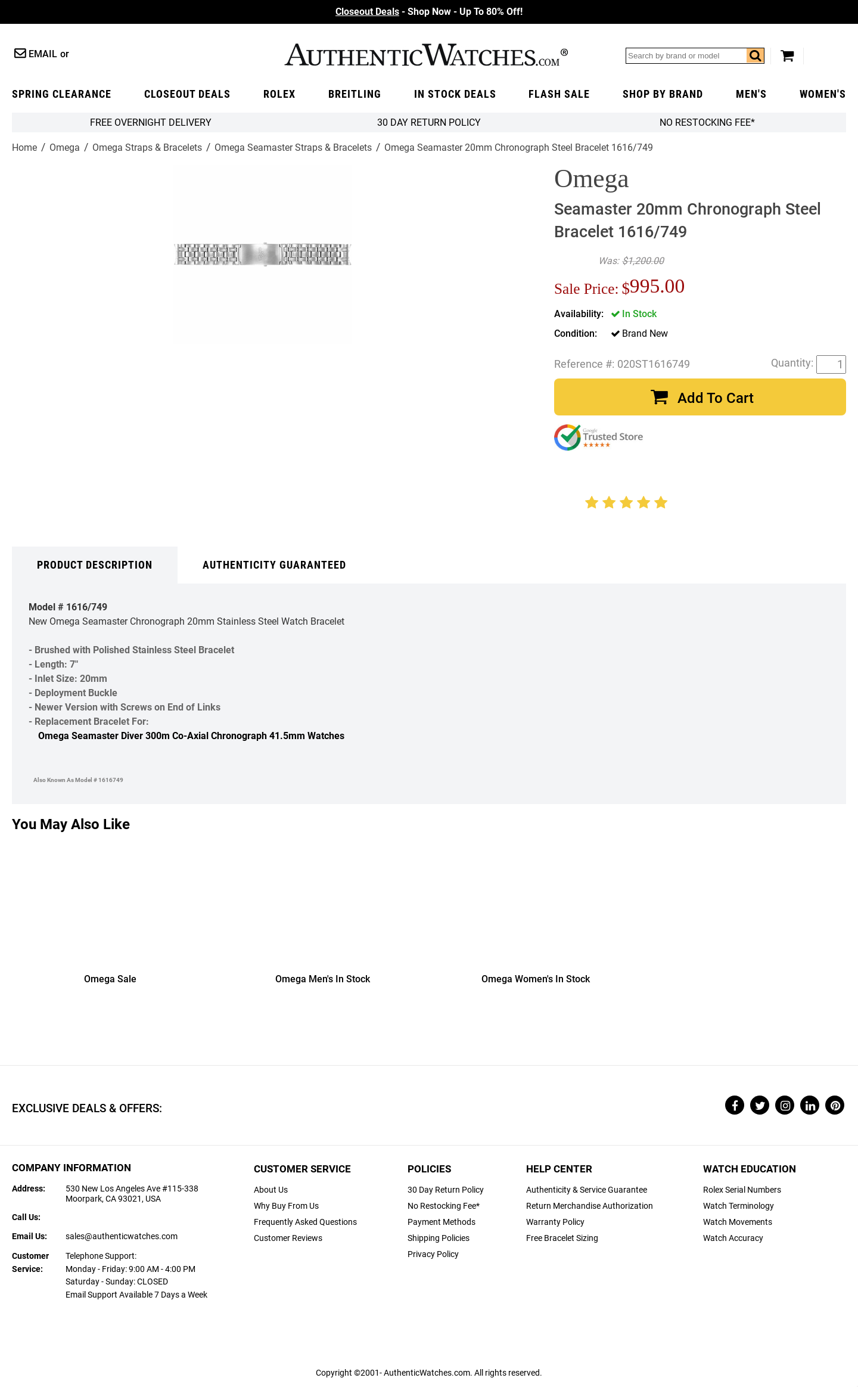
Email (43, 54)
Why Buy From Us (286, 1206)
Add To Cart (715, 398)
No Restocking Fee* (707, 122)
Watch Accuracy (733, 1238)
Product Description (95, 565)
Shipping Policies (439, 1238)
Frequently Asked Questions (305, 1222)
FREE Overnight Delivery (151, 122)
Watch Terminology (738, 1206)
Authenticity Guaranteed (274, 565)
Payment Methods (441, 1222)
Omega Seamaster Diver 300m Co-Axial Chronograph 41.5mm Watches (191, 735)
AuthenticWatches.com (426, 54)
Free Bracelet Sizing (562, 1238)
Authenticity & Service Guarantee (586, 1190)
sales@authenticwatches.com (122, 1236)
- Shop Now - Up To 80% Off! (429, 11)
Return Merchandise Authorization (589, 1206)
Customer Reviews (288, 1238)
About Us (271, 1190)
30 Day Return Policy (446, 1190)
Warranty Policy (555, 1222)
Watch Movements (737, 1222)
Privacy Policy (433, 1254)
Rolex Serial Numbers (742, 1190)
